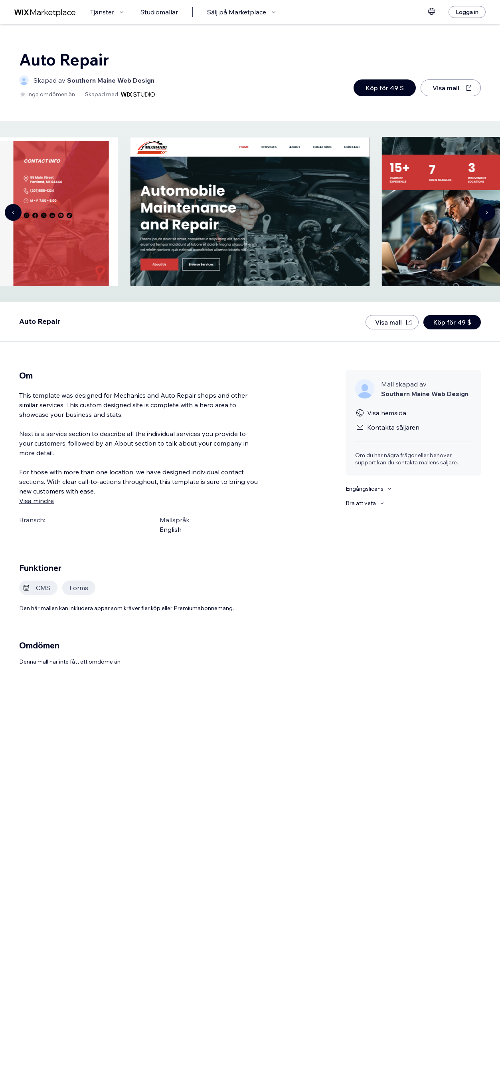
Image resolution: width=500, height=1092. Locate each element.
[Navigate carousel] (13, 212)
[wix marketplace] (45, 12)
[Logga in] (467, 12)
